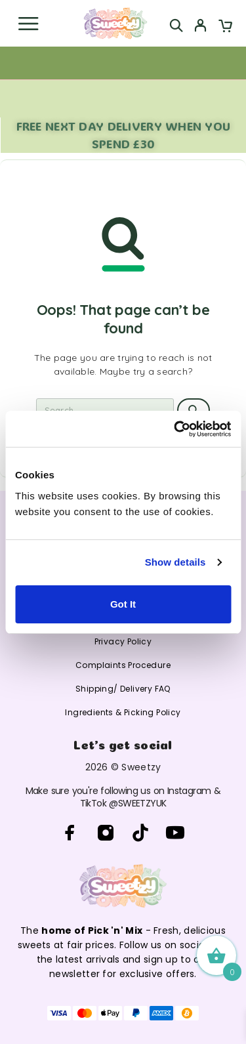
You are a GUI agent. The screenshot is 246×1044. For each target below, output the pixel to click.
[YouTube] (175, 832)
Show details (175, 562)
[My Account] (200, 26)
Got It (123, 604)
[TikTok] (140, 832)
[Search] (176, 25)
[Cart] (225, 26)
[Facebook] (70, 832)
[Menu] (28, 23)
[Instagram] (105, 832)
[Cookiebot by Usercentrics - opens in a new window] (175, 429)
